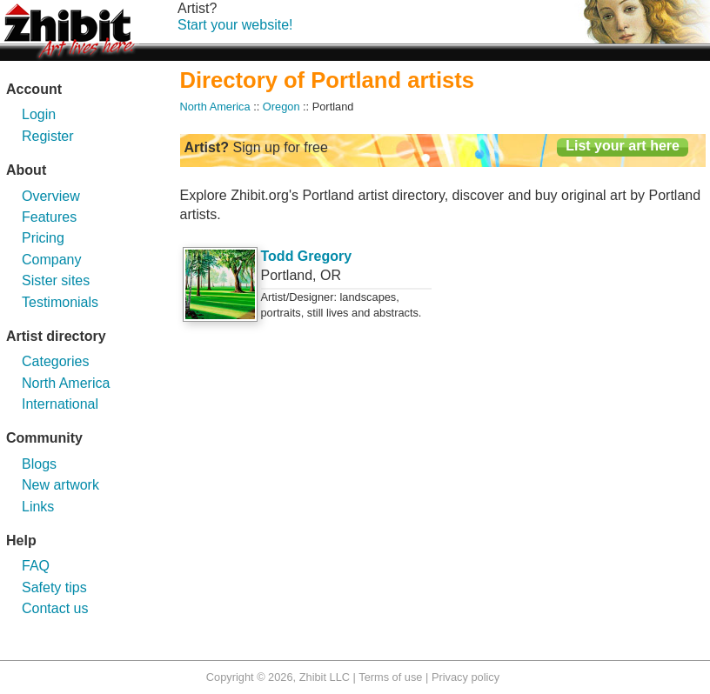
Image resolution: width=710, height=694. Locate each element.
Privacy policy (465, 677)
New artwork (60, 484)
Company (51, 259)
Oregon (281, 106)
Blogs (39, 464)
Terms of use (390, 677)
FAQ (36, 565)
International (60, 404)
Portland (287, 275)
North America (66, 383)
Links (38, 506)
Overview (51, 196)
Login (39, 114)
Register (48, 136)
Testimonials (60, 302)
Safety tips (54, 587)
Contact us (55, 608)
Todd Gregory (306, 256)
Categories (55, 361)
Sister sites (56, 280)
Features (49, 217)
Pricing (43, 237)
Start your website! (235, 24)
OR (330, 275)
